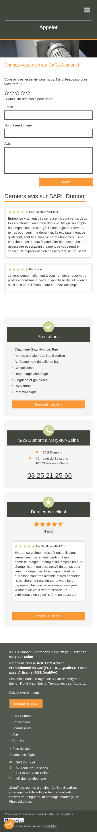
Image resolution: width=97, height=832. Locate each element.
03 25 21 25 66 (49, 475)
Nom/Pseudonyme (18, 125)
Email (8, 107)
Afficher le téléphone (31, 778)
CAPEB (51, 826)
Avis (7, 143)
